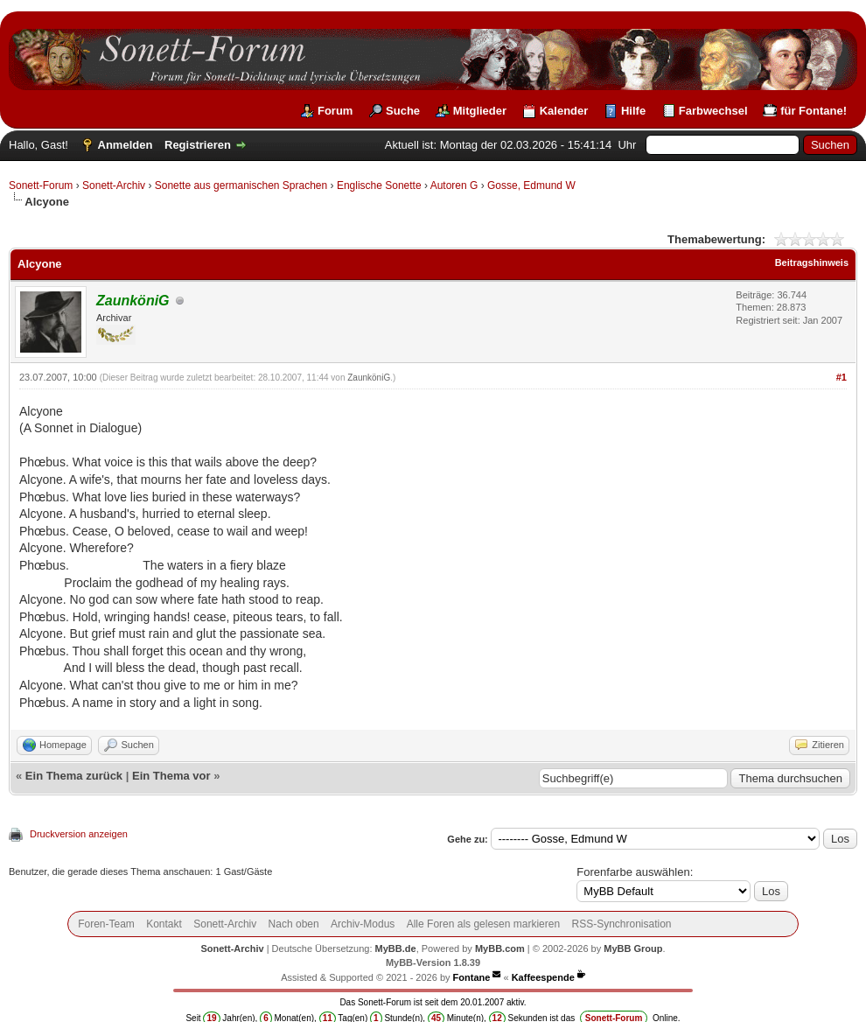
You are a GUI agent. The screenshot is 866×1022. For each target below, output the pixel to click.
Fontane (472, 977)
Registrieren (197, 144)
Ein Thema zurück (73, 775)
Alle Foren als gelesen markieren (483, 924)
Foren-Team (106, 924)
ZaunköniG (368, 377)
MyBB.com (500, 948)
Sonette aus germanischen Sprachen (241, 185)
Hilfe (633, 110)
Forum (335, 110)
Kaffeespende (543, 977)
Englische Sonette (379, 185)
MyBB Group (633, 948)
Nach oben (294, 924)
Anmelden (125, 144)
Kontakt (164, 924)
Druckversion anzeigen (79, 834)
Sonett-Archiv (113, 185)
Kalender (564, 110)
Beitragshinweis (812, 262)
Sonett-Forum (41, 185)
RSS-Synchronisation (621, 924)
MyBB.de (395, 948)
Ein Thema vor (171, 775)
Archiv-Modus (363, 924)
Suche (403, 110)
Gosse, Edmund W (531, 185)
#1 (841, 377)
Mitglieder (479, 110)
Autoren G (454, 185)
